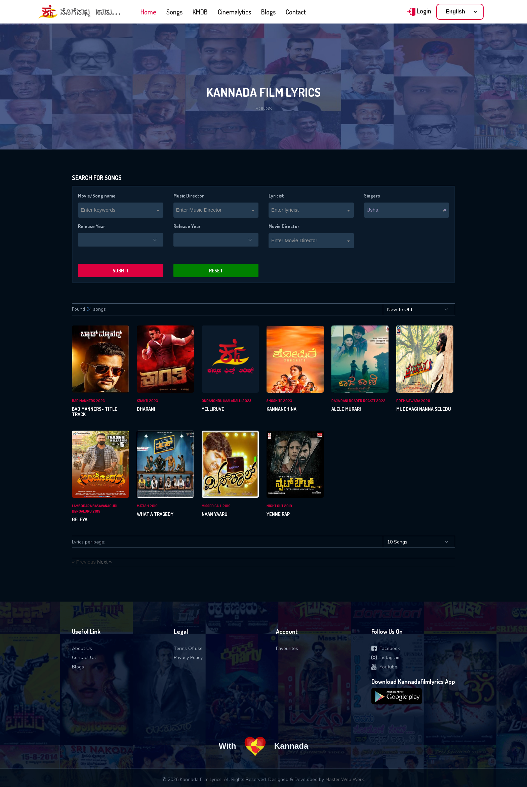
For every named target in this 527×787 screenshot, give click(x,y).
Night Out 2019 (279, 506)
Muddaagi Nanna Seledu (423, 409)
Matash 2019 (147, 506)
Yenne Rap (278, 514)
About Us (82, 648)
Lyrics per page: (88, 542)
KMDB (200, 11)
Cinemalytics (234, 11)
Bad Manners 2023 (88, 400)
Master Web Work (344, 779)
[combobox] (120, 210)
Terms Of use (188, 648)
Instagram (386, 657)
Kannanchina (281, 409)
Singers (372, 196)
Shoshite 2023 (279, 400)
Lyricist (276, 196)
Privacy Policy (188, 657)
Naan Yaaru (215, 514)
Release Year (91, 226)
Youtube (384, 667)
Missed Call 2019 (216, 506)
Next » (104, 562)
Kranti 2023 (147, 400)
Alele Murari (346, 409)
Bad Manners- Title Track (94, 411)
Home (148, 11)
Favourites (287, 648)
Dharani (146, 409)
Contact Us (84, 657)
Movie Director (284, 226)
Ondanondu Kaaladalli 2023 (226, 400)
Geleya (79, 519)
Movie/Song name (97, 196)
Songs (174, 11)
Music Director (188, 196)
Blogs (268, 11)
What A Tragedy (155, 514)
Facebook (385, 648)
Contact (296, 11)
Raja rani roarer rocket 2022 (358, 400)
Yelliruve (213, 409)
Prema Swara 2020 (413, 400)
